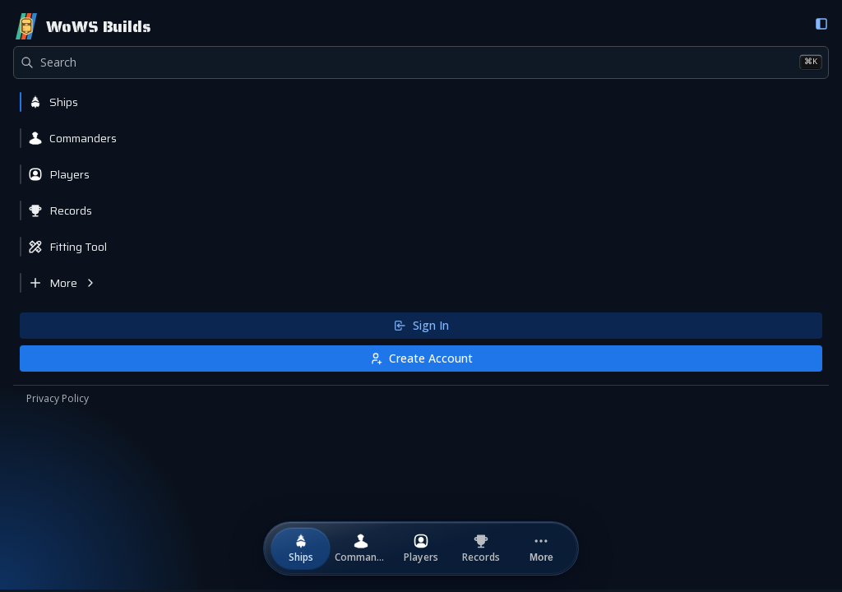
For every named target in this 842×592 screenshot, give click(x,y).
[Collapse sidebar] (821, 24)
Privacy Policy (57, 398)
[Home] (81, 26)
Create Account (421, 358)
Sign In (421, 325)
